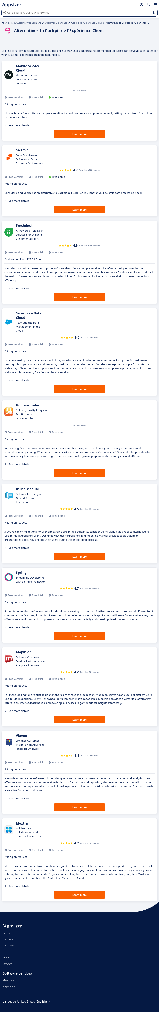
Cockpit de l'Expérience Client (86, 22)
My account (9, 980)
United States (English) (34, 1001)
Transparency (10, 939)
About (6, 957)
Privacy (6, 933)
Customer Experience (56, 22)
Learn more (79, 134)
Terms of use (9, 945)
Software (7, 963)
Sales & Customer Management (24, 22)
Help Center (9, 986)
